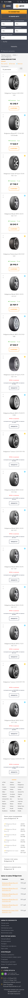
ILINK (19, 796)
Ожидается (14, 388)
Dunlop (19, 789)
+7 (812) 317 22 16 (9, 970)
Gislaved (4, 794)
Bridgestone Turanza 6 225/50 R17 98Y (14, 759)
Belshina (12, 784)
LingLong (20, 801)
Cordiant (4, 789)
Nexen (3, 806)
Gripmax (20, 794)
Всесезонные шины (6, 932)
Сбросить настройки (9, 51)
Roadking (20, 808)
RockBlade (12, 811)
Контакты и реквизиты (7, 954)
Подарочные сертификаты (8, 946)
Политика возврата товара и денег (11, 957)
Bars (3, 784)
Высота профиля (19, 20)
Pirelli (3, 808)
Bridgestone (21, 784)
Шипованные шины (6, 928)
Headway (12, 796)
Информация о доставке (8, 962)
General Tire (21, 792)
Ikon (11, 799)
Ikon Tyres (20, 799)
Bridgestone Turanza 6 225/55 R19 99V (14, 451)
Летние (12, 64)
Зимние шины (5, 925)
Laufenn (12, 801)
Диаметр (3, 27)
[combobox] (7, 24)
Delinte (11, 789)
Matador (4, 803)
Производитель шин (6, 34)
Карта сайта (4, 948)
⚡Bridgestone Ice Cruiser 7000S (11, 851)
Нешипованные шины (7, 930)
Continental (20, 787)
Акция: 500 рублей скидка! (9, 964)
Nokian (11, 806)
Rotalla (19, 811)
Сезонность (18, 27)
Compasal (12, 787)
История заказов (6, 941)
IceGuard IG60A (6, 799)
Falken (3, 792)
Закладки (4, 943)
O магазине (4, 959)
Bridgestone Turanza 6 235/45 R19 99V (14, 682)
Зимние (19, 64)
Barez (19, 782)
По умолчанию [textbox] (7, 69)
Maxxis (11, 803)
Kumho (4, 801)
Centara (4, 787)
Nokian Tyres (21, 806)
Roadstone (4, 811)
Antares (12, 782)
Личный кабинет (6, 939)
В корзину (14, 108)
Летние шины (5, 923)
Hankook (4, 796)
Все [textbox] (4, 24)
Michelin (20, 803)
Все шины (4, 64)
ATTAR (3, 782)
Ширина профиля (6, 20)
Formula (12, 792)
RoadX (11, 808)
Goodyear (12, 794)
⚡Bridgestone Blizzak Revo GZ (10, 825)
